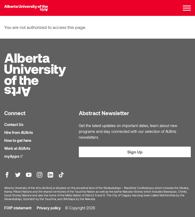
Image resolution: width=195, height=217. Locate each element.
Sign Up (135, 151)
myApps (14, 156)
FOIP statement (17, 208)
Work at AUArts (17, 148)
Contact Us (14, 124)
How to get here (17, 140)
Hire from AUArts (18, 132)
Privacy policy (49, 208)
